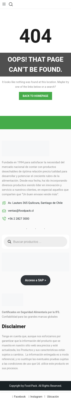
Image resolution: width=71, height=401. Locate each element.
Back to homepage (35, 95)
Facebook (20, 396)
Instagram (36, 396)
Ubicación (53, 396)
